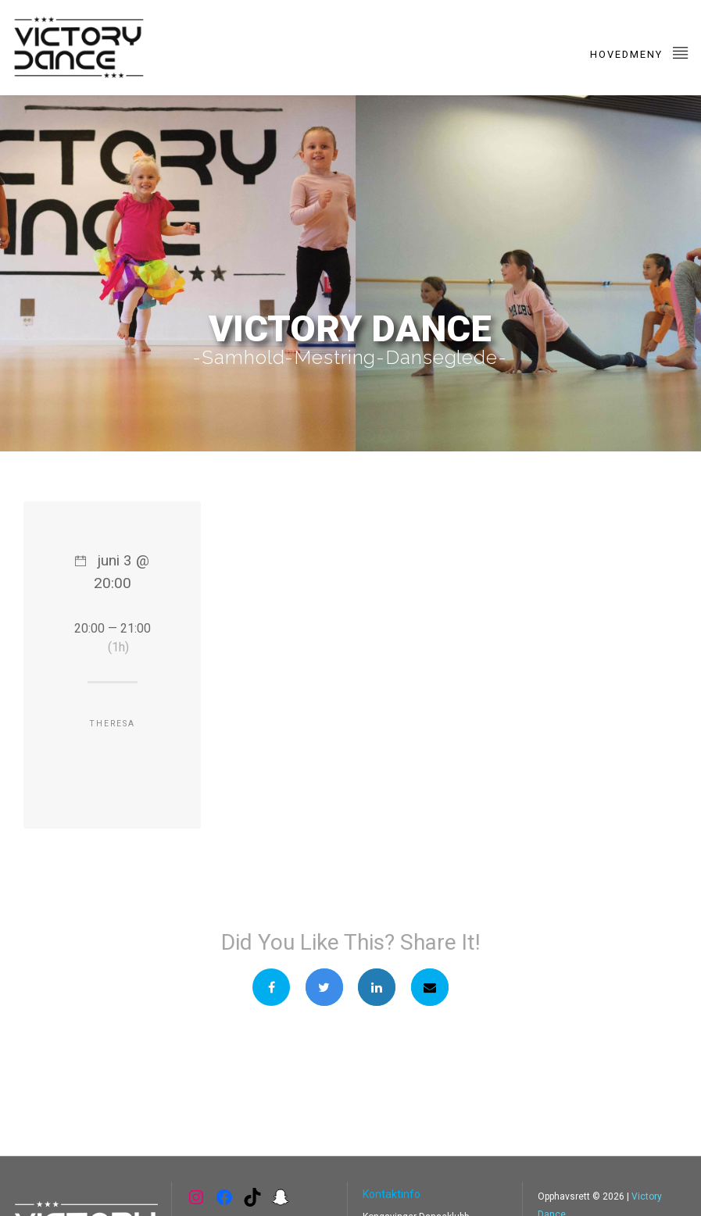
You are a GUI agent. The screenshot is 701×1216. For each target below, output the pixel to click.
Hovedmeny (639, 52)
